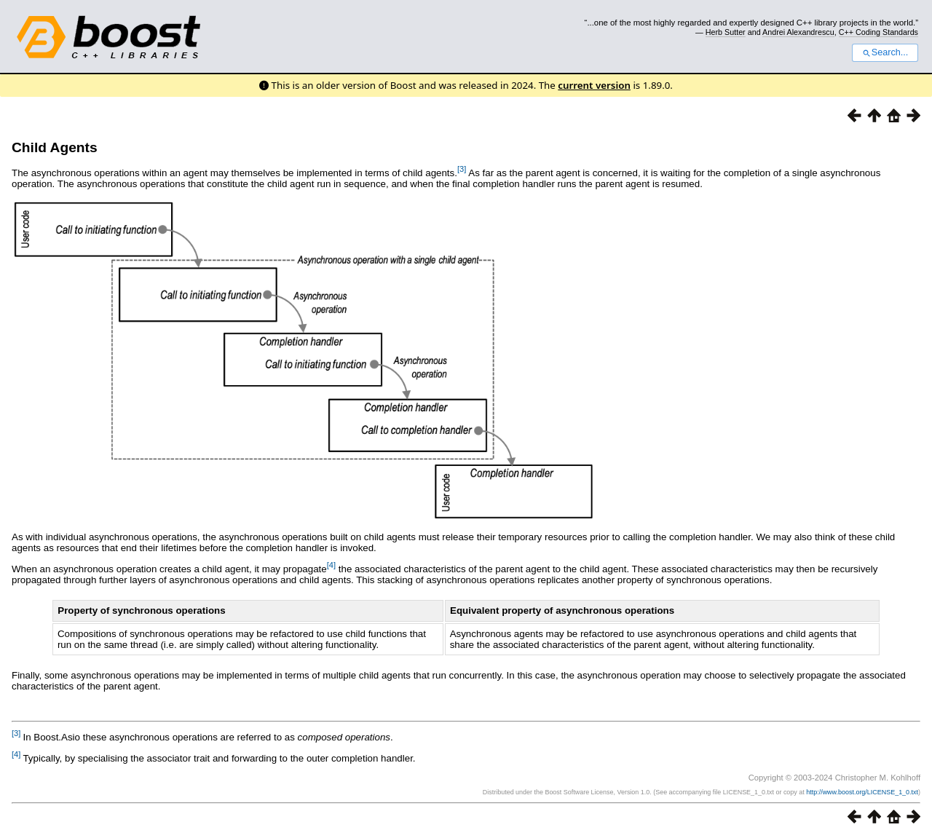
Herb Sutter (726, 32)
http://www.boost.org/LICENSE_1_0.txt (862, 792)
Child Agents (55, 147)
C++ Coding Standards (878, 32)
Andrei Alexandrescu (798, 32)
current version (594, 85)
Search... (885, 52)
